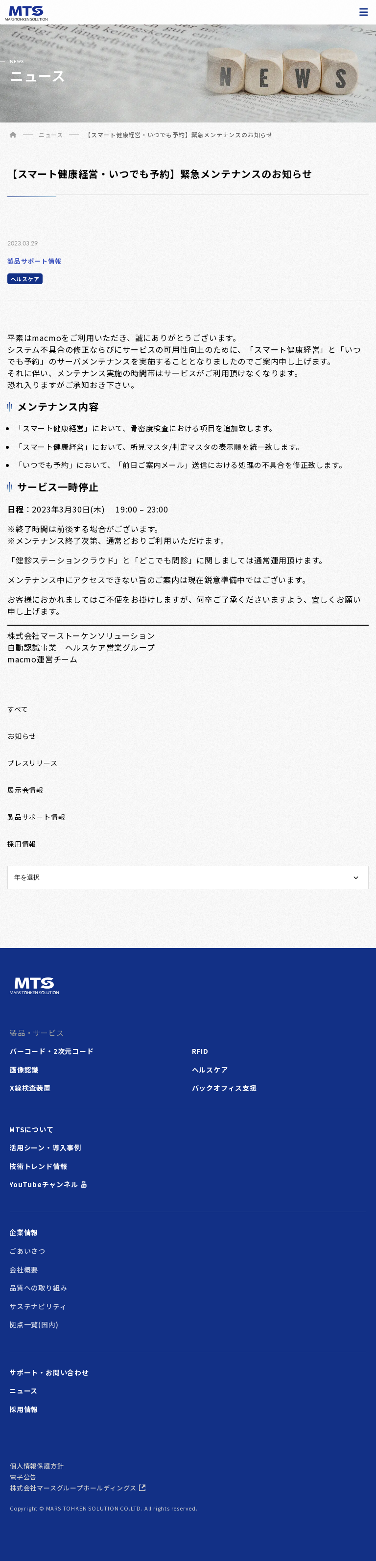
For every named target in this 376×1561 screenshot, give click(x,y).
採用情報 (23, 1409)
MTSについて (31, 1129)
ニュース (23, 1390)
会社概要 (23, 1269)
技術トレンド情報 (38, 1166)
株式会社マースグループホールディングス (73, 1487)
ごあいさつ (27, 1251)
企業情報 (23, 1232)
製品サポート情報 (34, 261)
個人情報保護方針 (37, 1465)
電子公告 (23, 1477)
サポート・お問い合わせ (49, 1372)
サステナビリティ (38, 1306)
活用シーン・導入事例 (45, 1147)
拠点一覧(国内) (33, 1324)
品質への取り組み (38, 1288)
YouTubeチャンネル (43, 1184)
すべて (17, 709)
